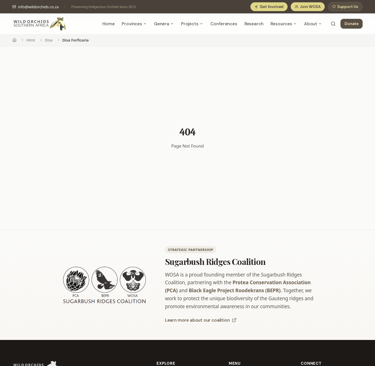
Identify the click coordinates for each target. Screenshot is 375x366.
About (313, 24)
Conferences (223, 24)
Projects (192, 24)
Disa (49, 40)
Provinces (134, 24)
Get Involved (269, 6)
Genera (164, 24)
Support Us (345, 6)
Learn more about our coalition (201, 320)
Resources (284, 24)
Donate (351, 23)
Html (30, 40)
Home (108, 24)
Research (254, 24)
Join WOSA (307, 6)
